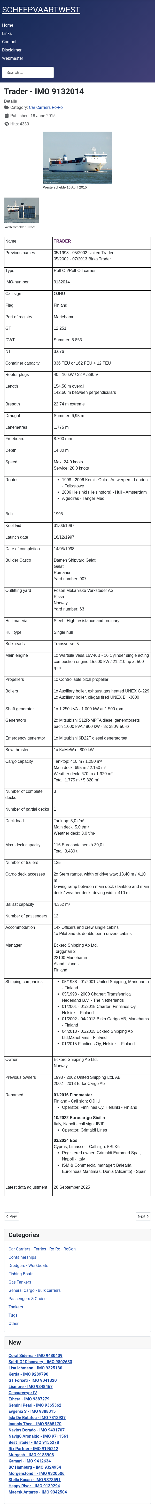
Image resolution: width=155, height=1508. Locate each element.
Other (14, 1323)
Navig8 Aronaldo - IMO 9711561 (38, 1436)
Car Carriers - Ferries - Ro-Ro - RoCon (42, 1249)
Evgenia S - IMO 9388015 (32, 1411)
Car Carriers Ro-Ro (46, 107)
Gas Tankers (20, 1282)
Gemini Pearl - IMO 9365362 (35, 1405)
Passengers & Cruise (28, 1298)
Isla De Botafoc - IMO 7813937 (37, 1417)
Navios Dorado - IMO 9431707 (37, 1430)
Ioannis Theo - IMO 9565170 (35, 1423)
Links (7, 33)
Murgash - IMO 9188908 (31, 1454)
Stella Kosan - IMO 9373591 (35, 1479)
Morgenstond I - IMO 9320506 (37, 1473)
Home (7, 25)
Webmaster (12, 58)
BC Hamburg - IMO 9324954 (35, 1467)
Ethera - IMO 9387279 (29, 1399)
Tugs (13, 1315)
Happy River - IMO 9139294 (34, 1485)
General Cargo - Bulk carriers (35, 1290)
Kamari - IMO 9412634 (30, 1461)
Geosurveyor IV (23, 1392)
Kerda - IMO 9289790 (28, 1374)
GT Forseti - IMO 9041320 (33, 1380)
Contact (9, 41)
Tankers (16, 1307)
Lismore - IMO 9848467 (31, 1386)
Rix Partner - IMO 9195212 (33, 1448)
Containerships (22, 1257)
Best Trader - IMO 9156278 (34, 1442)
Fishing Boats (21, 1273)
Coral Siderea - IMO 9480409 (36, 1355)
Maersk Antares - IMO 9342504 (38, 1492)
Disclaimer (11, 50)
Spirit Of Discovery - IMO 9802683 (40, 1361)
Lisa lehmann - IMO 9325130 (35, 1368)
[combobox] (28, 72)
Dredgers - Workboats (28, 1265)
